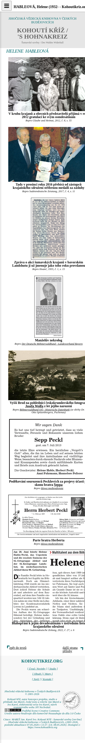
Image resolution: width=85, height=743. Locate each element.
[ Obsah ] (37, 673)
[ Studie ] (53, 668)
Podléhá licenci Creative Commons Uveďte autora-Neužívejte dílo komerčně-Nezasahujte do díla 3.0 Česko (42, 712)
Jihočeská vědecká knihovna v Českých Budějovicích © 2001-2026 (32, 693)
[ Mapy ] (48, 673)
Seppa (58, 484)
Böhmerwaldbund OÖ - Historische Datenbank (45, 409)
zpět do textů (17, 648)
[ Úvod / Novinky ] (37, 668)
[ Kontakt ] (47, 679)
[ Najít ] (36, 679)
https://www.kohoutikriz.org (42, 727)
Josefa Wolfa (34, 406)
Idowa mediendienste (52, 488)
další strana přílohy (70, 649)
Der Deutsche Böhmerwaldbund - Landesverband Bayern (52, 343)
